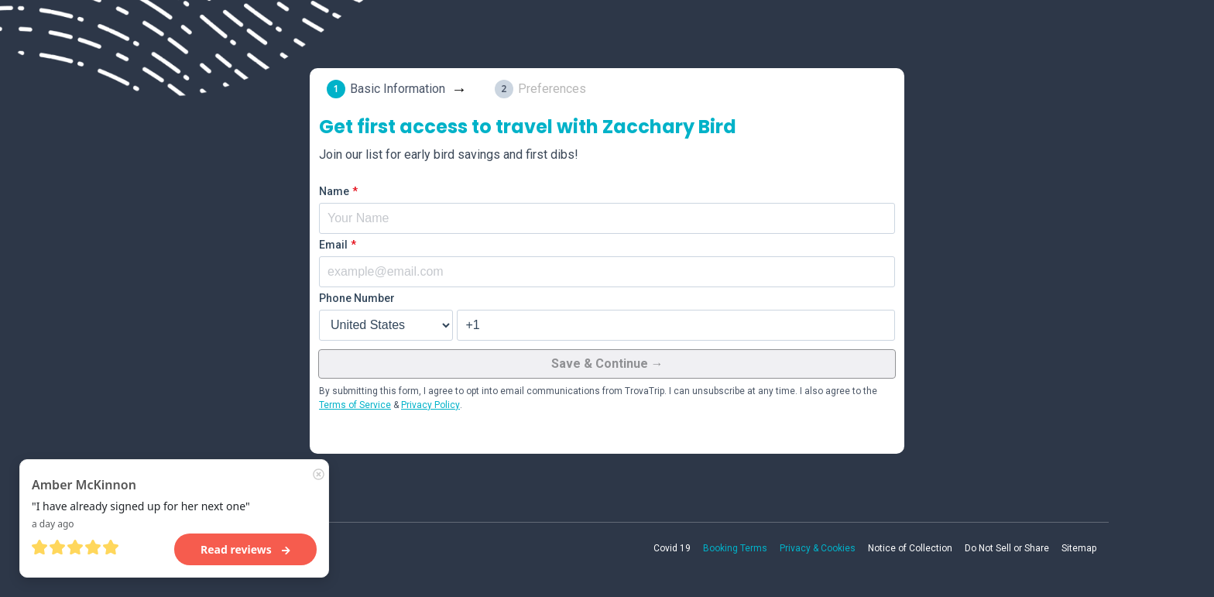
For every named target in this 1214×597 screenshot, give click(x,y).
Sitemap (1078, 548)
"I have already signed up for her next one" (141, 506)
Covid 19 (672, 548)
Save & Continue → (607, 363)
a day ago (53, 523)
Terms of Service (355, 405)
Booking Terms (735, 548)
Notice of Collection (910, 548)
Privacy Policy (430, 405)
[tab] (400, 89)
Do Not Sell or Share (1007, 548)
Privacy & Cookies (818, 548)
